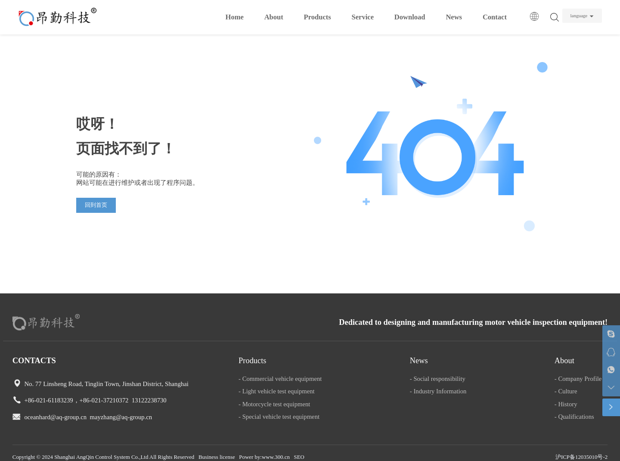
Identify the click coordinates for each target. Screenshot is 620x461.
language (578, 15)
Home (235, 17)
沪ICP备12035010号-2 (581, 457)
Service (363, 17)
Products (317, 17)
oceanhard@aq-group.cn (55, 417)
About (273, 17)
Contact (495, 17)
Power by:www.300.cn (264, 457)
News (454, 17)
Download (409, 17)
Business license (216, 457)
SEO (299, 457)
